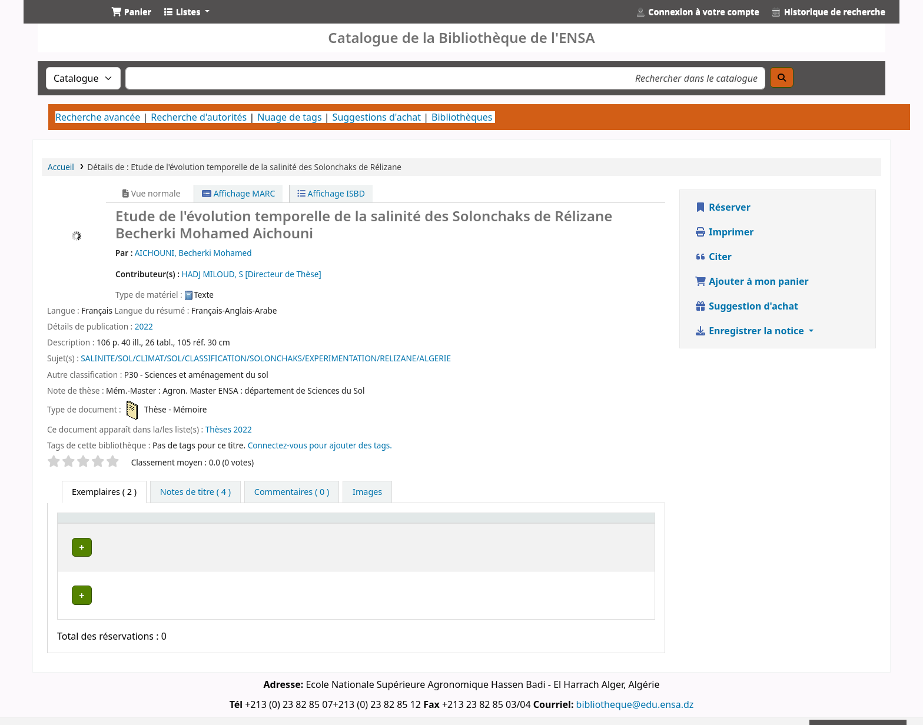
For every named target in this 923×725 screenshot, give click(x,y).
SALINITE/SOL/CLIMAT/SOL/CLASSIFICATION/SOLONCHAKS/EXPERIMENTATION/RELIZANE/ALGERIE (266, 358)
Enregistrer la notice (750, 330)
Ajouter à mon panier (752, 281)
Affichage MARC (238, 193)
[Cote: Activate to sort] (492, 523)
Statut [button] (540, 523)
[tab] (195, 492)
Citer (713, 256)
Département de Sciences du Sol (233, 578)
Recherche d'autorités (199, 117)
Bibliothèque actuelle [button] (209, 523)
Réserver (723, 207)
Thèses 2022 (228, 429)
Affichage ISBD (331, 193)
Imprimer (724, 231)
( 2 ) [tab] (104, 491)
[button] (131, 12)
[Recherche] (781, 77)
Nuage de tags (289, 117)
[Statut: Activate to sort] (548, 523)
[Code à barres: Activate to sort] (614, 523)
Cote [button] (476, 523)
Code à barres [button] (607, 523)
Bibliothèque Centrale (212, 545)
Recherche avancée (97, 117)
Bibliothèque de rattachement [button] (377, 523)
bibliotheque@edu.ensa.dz (635, 685)
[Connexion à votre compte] (697, 12)
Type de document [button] (101, 523)
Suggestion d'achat (746, 306)
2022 (144, 326)
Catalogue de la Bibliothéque (62, 22)
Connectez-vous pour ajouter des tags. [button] (320, 445)
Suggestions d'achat (377, 117)
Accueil (61, 166)
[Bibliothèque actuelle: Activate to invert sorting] (235, 523)
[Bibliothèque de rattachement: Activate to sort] (386, 523)
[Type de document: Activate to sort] (109, 523)
